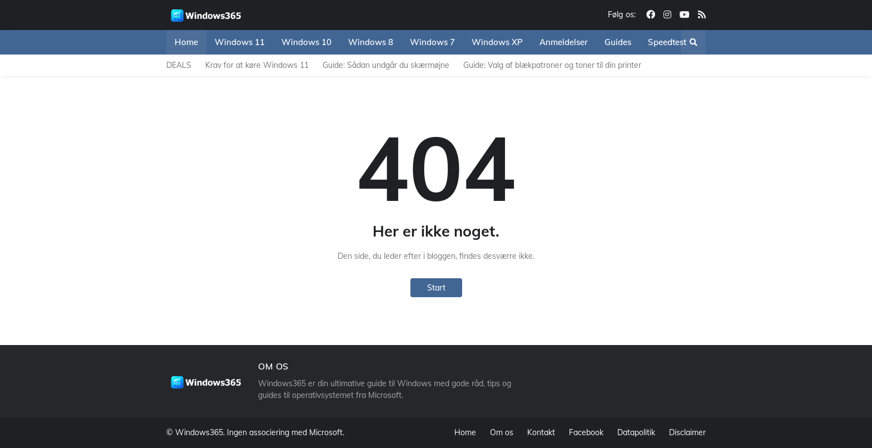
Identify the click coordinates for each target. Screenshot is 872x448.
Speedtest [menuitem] (667, 42)
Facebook (586, 432)
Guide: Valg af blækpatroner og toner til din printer (552, 65)
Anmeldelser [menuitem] (563, 42)
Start (436, 288)
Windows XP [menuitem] (497, 42)
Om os (501, 432)
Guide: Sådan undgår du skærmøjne (386, 65)
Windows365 (199, 432)
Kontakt (541, 432)
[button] (693, 42)
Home (465, 432)
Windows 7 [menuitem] (432, 42)
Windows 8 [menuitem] (370, 42)
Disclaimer (687, 432)
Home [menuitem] (186, 42)
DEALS (178, 65)
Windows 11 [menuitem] (240, 42)
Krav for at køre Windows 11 (257, 65)
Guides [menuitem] (618, 42)
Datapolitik (636, 432)
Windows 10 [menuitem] (306, 42)
